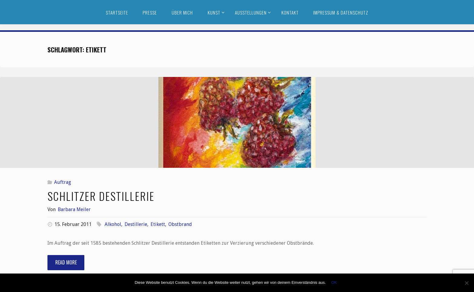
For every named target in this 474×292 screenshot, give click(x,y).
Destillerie (136, 224)
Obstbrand (180, 224)
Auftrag (62, 182)
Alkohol (113, 224)
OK (334, 282)
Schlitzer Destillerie (100, 196)
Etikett (158, 224)
